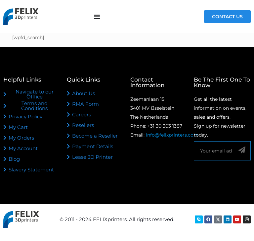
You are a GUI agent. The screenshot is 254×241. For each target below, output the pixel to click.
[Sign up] (242, 150)
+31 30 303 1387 (165, 126)
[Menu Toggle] (97, 16)
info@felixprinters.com (172, 135)
